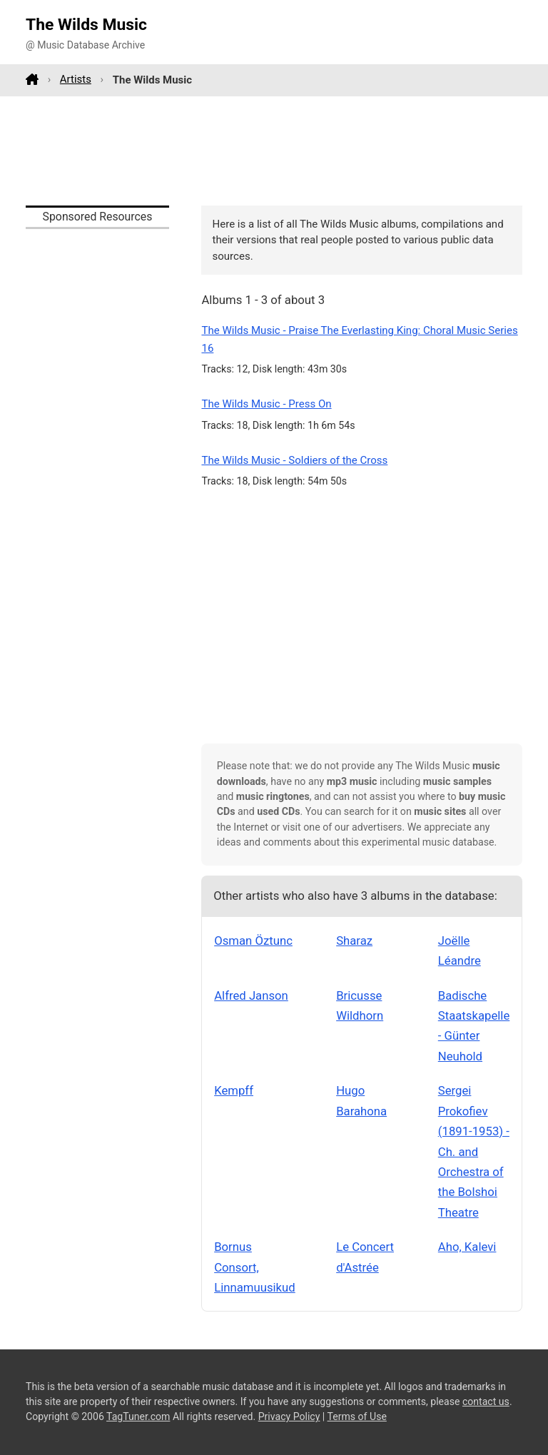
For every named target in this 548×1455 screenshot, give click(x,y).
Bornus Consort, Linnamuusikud (254, 1266)
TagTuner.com (138, 1416)
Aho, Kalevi (467, 1246)
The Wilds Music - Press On (266, 403)
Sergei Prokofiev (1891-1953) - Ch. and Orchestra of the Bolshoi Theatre (473, 1151)
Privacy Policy (289, 1416)
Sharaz (354, 940)
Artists (75, 79)
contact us (485, 1401)
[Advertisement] (274, 150)
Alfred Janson (251, 995)
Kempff (233, 1090)
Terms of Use (357, 1416)
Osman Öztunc (253, 940)
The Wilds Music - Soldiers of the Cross (294, 460)
